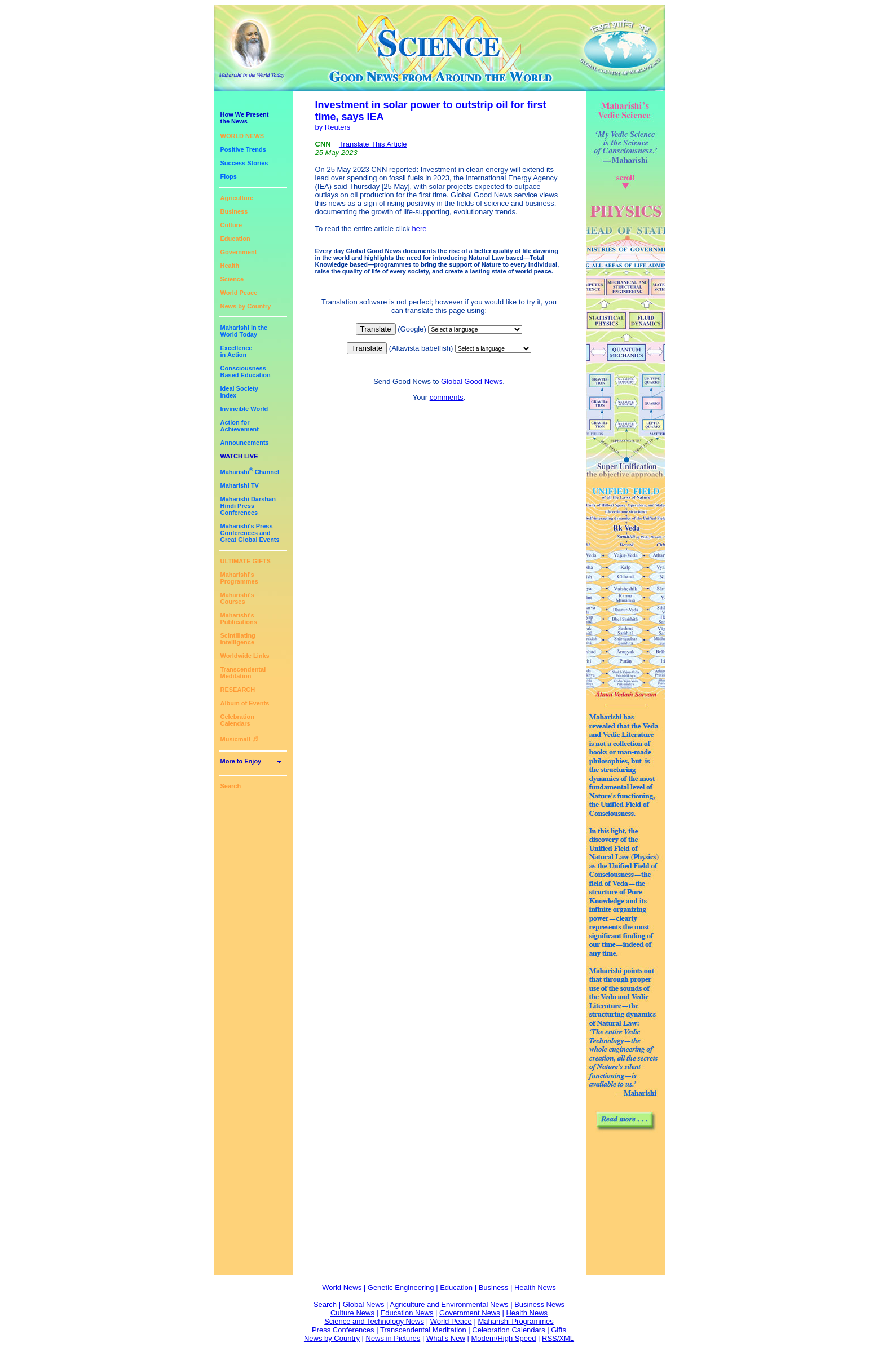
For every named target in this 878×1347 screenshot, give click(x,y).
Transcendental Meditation (243, 672)
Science (232, 279)
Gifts (558, 1330)
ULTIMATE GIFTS (245, 561)
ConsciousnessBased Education (245, 371)
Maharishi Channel (250, 472)
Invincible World (244, 408)
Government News (469, 1313)
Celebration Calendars (237, 720)
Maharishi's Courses (237, 598)
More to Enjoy (241, 761)
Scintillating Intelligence (237, 639)
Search (230, 786)
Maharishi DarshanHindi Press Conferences (248, 506)
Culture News (352, 1313)
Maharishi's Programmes (239, 578)
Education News (407, 1313)
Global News (364, 1304)
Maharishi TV (239, 485)
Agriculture (237, 198)
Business (234, 211)
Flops (228, 176)
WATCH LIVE (239, 456)
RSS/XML (558, 1338)
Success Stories (244, 163)
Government (238, 252)
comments (447, 397)
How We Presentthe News (244, 118)
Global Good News (471, 381)
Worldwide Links (245, 655)
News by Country (245, 306)
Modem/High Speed (503, 1338)
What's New (445, 1338)
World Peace (239, 292)
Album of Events (245, 703)
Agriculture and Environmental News (449, 1304)
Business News (539, 1304)
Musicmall (239, 739)
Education (235, 238)
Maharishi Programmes (515, 1321)
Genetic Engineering (401, 1287)
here (419, 228)
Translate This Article (373, 144)
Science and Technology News (374, 1321)
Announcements (244, 442)
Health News (535, 1287)
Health (230, 265)
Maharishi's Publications (238, 618)
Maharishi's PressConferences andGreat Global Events (250, 533)
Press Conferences (343, 1330)
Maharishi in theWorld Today (244, 331)
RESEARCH (237, 689)
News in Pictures (393, 1338)
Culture (231, 225)
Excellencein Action (236, 351)
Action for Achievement (239, 425)
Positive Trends (243, 149)
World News (341, 1287)
